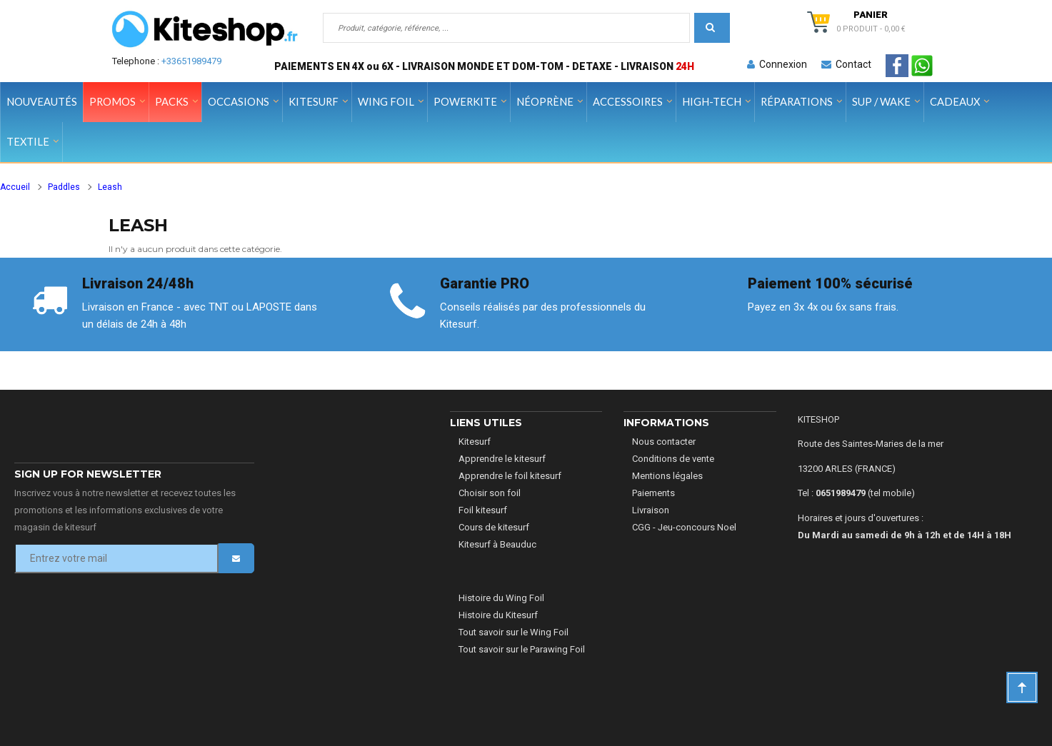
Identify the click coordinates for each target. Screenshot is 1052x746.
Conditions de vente (673, 458)
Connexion (777, 64)
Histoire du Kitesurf (498, 615)
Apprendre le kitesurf (502, 458)
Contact (846, 64)
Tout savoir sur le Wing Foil (513, 632)
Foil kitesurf (483, 510)
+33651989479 (191, 61)
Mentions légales (667, 475)
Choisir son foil (490, 493)
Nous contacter (664, 441)
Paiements (653, 493)
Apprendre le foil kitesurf (510, 475)
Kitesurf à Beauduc (497, 544)
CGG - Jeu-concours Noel (684, 527)
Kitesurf (475, 441)
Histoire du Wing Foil (501, 598)
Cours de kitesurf (494, 527)
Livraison (650, 510)
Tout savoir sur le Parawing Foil (522, 649)
